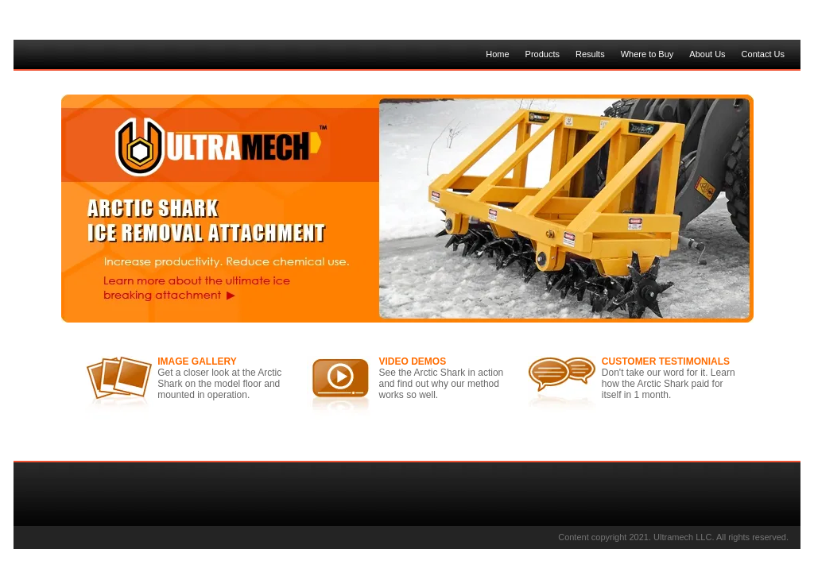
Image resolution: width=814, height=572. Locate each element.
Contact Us (763, 54)
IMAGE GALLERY (197, 361)
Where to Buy (647, 54)
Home (497, 54)
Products (542, 54)
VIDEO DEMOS (413, 361)
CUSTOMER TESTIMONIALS (666, 361)
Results (590, 54)
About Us (707, 54)
